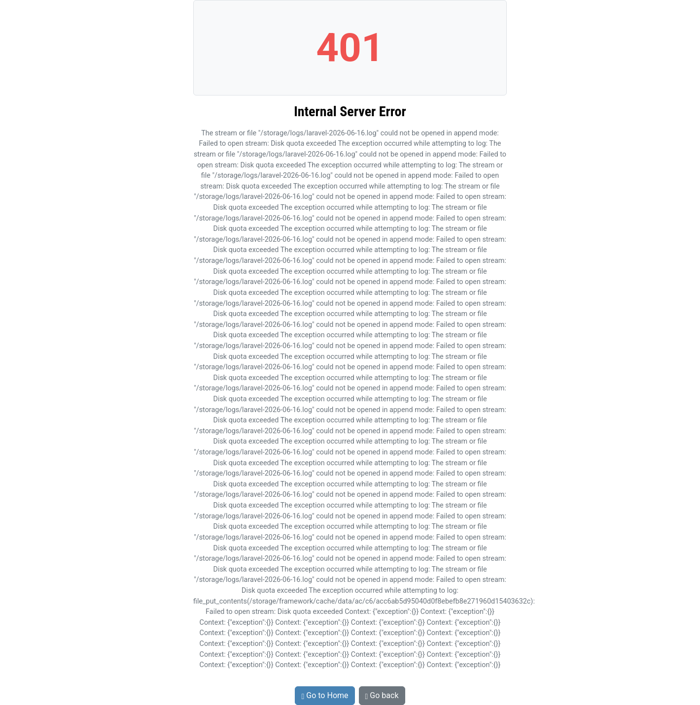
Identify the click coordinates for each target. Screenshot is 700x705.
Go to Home (324, 695)
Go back (382, 695)
